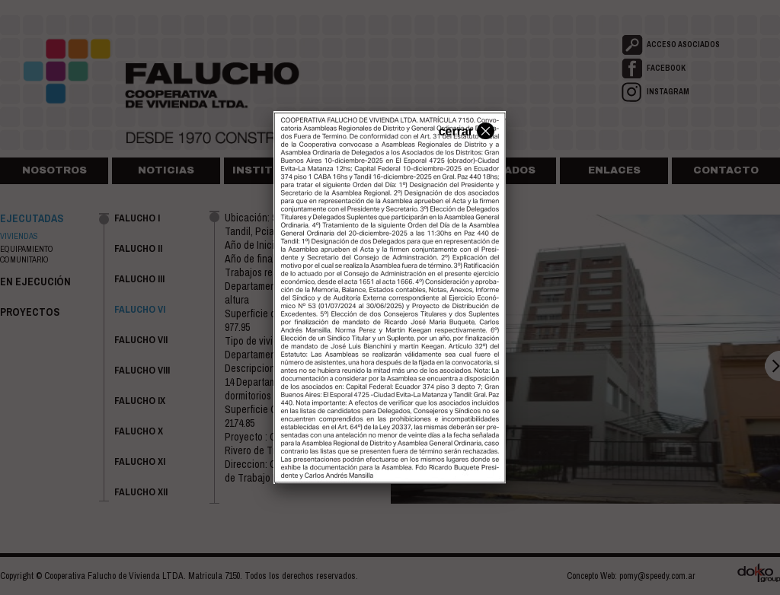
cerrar (465, 130)
